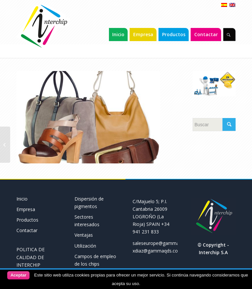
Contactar (26, 230)
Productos (27, 220)
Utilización (85, 246)
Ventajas (83, 235)
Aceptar (18, 275)
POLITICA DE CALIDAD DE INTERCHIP (30, 257)
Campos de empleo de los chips (95, 260)
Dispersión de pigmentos (89, 202)
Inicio (22, 199)
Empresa (25, 209)
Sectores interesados (86, 221)
